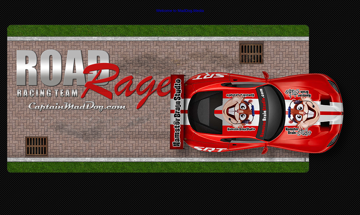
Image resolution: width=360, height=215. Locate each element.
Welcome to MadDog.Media (180, 10)
